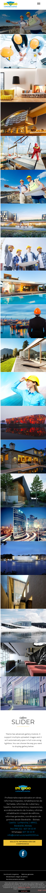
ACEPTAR (24, 891)
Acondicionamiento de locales (15, 879)
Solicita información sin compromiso (22, 843)
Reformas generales (27, 874)
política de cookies (24, 887)
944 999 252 (16, 829)
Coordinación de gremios (11, 874)
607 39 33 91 (30, 829)
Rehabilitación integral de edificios (17, 877)
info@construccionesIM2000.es (23, 835)
